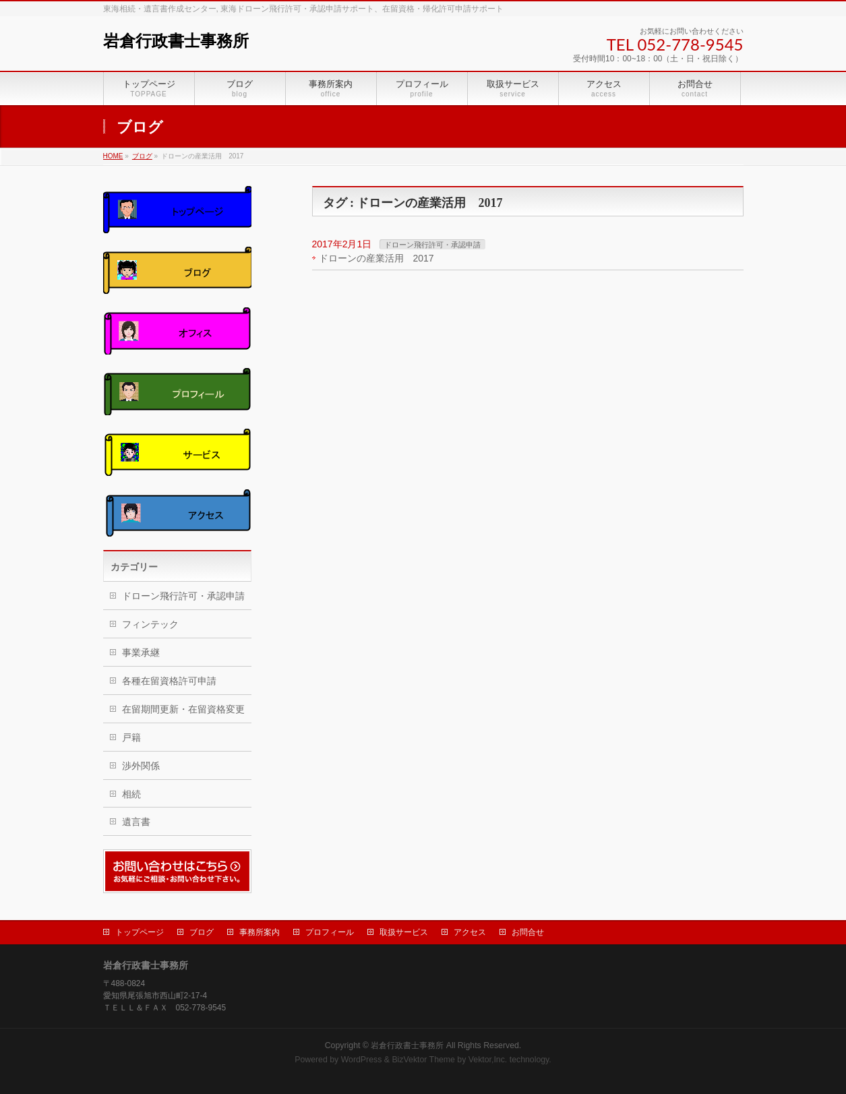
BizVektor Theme (423, 1059)
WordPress (361, 1059)
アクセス (470, 932)
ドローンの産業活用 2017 (376, 258)
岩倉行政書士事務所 (176, 41)
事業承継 (141, 652)
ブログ (201, 932)
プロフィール (329, 932)
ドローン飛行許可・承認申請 (432, 245)
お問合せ (528, 932)
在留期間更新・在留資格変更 (183, 709)
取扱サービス (404, 932)
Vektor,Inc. (488, 1059)
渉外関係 (141, 765)
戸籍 (131, 737)
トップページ (139, 932)
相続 (131, 794)
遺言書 (136, 821)
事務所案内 (259, 932)
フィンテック (150, 624)
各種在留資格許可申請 (169, 680)
